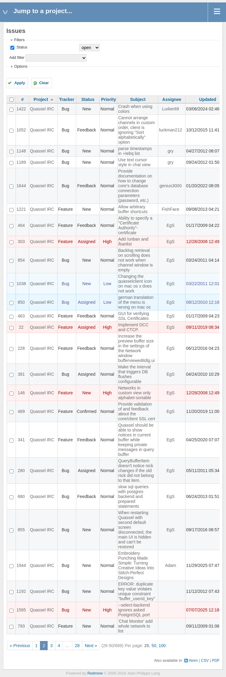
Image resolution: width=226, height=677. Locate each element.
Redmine (94, 673)
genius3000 (170, 185)
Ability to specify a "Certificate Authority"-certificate (135, 225)
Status (21, 47)
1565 (21, 609)
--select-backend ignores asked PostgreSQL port (134, 610)
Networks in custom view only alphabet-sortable (134, 392)
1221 (21, 209)
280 (21, 470)
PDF (216, 660)
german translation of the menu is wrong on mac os (135, 302)
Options (20, 66)
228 (21, 348)
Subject (138, 99)
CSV (205, 660)
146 (21, 392)
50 (154, 645)
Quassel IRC (42, 108)
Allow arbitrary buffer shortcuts (132, 209)
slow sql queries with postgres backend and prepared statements (133, 496)
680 (21, 496)
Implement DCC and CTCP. (133, 327)
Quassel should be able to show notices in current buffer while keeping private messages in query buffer (136, 440)
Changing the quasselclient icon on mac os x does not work (135, 283)
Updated (207, 99)
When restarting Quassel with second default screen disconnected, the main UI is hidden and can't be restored (135, 529)
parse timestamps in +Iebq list (135, 151)
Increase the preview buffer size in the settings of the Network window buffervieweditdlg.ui (136, 348)
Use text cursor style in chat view (134, 162)
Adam (170, 565)
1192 (21, 591)
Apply (19, 83)
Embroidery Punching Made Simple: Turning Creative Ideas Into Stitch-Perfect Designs (136, 565)
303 (21, 241)
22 (21, 327)
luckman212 (170, 129)
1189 (21, 162)
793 (21, 626)
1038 (21, 283)
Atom (193, 660)
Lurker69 (170, 108)
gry (170, 151)
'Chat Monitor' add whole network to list (135, 626)
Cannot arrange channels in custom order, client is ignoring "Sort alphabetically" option (136, 130)
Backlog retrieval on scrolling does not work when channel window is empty (135, 260)
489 (21, 411)
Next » (91, 645)
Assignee (171, 99)
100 (162, 645)
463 (21, 315)
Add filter (16, 58)
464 (21, 225)
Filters (19, 40)
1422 (21, 108)
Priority (108, 99)
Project (41, 99)
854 (21, 260)
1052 (21, 129)
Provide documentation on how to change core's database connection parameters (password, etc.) (135, 186)
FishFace (170, 209)
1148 (21, 151)
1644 (21, 185)
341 (21, 439)
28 (77, 645)
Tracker (66, 99)
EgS (170, 225)
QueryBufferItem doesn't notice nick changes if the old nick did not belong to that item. (136, 470)
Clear (44, 83)
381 (21, 374)
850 (21, 302)
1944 (21, 565)
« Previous (20, 645)
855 (21, 529)
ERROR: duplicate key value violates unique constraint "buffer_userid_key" (136, 591)
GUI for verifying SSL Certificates (133, 316)
